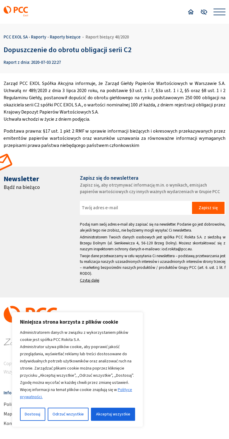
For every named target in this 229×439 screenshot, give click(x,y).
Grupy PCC (187, 267)
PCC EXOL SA (16, 37)
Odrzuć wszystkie (68, 414)
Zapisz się (208, 208)
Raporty (38, 37)
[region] (77, 369)
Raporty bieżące (65, 37)
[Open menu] (219, 12)
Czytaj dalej (89, 280)
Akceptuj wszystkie (113, 414)
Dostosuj (32, 414)
